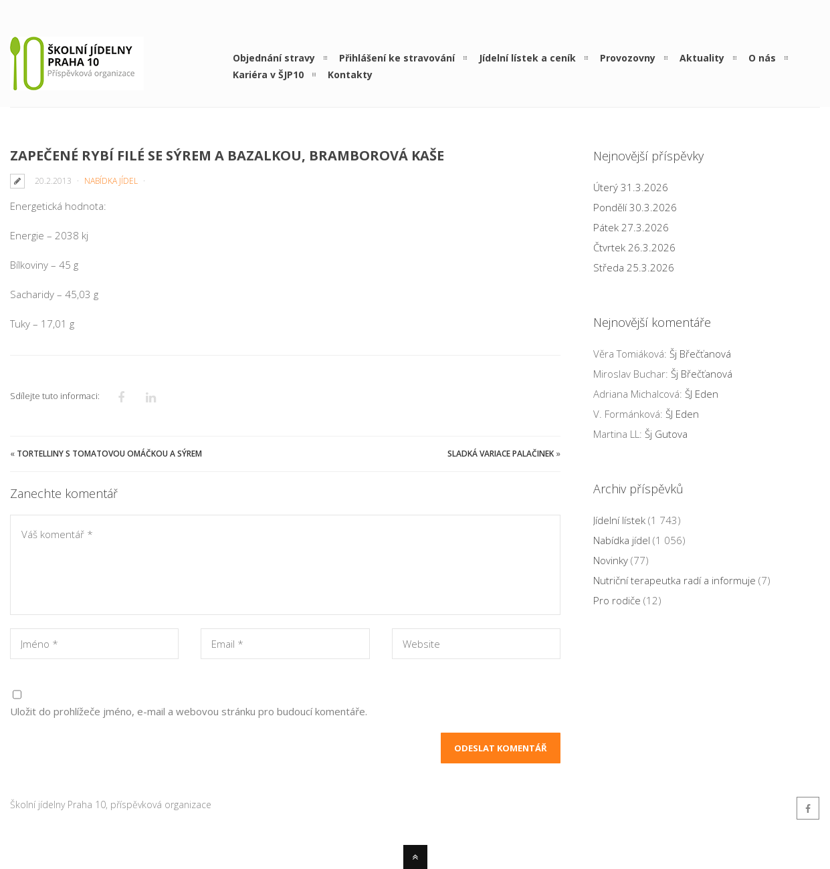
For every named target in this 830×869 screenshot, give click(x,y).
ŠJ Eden (701, 393)
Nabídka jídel (111, 181)
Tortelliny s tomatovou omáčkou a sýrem (109, 453)
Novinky (610, 560)
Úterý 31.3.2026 (630, 187)
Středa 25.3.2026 (633, 267)
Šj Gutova (666, 434)
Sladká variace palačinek (500, 453)
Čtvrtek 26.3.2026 (634, 247)
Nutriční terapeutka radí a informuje (674, 580)
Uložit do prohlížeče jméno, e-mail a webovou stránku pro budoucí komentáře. (188, 711)
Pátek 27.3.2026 (631, 227)
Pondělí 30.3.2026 (635, 207)
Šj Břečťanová (700, 353)
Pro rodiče (617, 600)
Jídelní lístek (619, 520)
